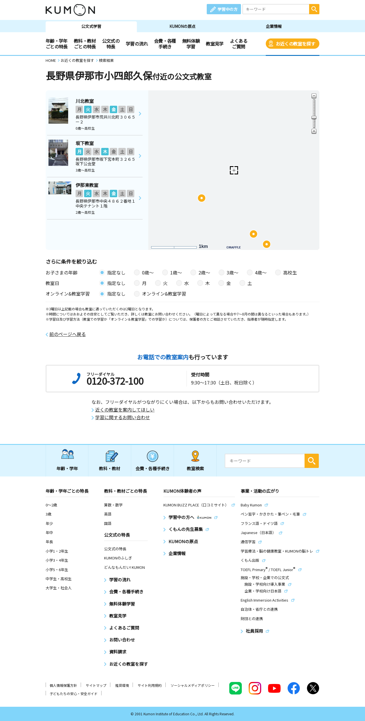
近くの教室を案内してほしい (125, 410)
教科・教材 (109, 468)
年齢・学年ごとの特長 (57, 43)
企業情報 (274, 26)
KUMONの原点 (182, 26)
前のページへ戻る (67, 334)
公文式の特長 (110, 43)
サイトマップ (96, 685)
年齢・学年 (67, 468)
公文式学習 (91, 26)
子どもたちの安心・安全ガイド (74, 693)
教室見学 (214, 43)
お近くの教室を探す (295, 43)
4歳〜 (261, 272)
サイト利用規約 (150, 685)
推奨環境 (122, 685)
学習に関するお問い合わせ (122, 417)
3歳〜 (232, 272)
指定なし (116, 272)
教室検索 (195, 468)
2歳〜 (204, 272)
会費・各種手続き (165, 43)
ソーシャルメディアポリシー (193, 685)
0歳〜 (148, 272)
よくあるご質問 (238, 43)
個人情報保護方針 (63, 685)
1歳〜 (176, 272)
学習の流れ (137, 43)
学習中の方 (228, 9)
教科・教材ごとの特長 (85, 43)
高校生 (290, 272)
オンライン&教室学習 (164, 293)
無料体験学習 (191, 43)
